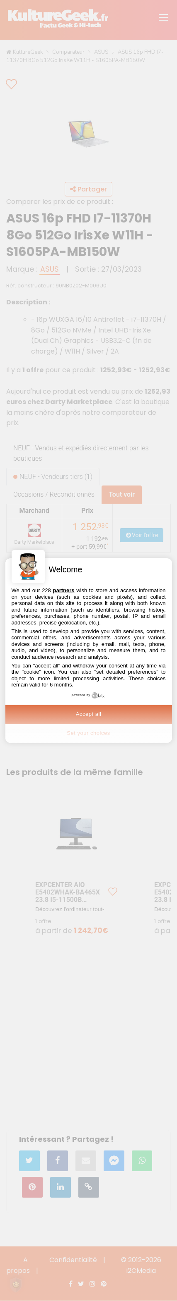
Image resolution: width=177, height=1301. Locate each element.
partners (63, 590)
